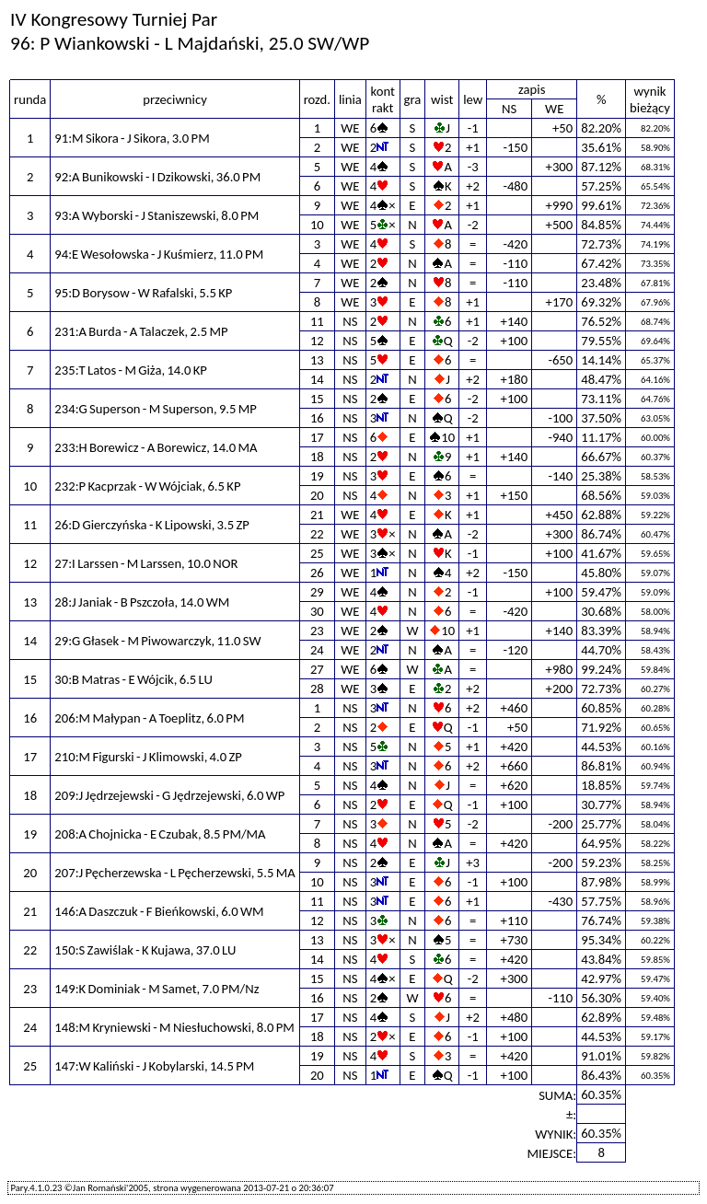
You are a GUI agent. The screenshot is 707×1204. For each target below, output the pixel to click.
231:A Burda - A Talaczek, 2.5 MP (140, 331)
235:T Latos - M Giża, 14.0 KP (130, 370)
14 (317, 379)
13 (317, 360)
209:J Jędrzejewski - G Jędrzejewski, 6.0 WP (169, 795)
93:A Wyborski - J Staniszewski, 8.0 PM (156, 215)
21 (317, 514)
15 (317, 398)
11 (317, 321)
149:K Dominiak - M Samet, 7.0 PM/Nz (156, 988)
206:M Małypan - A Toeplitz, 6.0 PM (149, 718)
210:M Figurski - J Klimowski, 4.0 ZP (148, 756)
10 (317, 224)
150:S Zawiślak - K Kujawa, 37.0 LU (145, 950)
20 (317, 495)
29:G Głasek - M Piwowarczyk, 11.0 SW (157, 640)
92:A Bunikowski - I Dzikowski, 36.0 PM (157, 176)
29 (317, 592)
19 (317, 476)
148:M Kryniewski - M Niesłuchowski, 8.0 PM (174, 1027)
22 (317, 534)
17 (317, 437)
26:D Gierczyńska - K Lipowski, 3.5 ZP (151, 524)
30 (317, 611)
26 (317, 572)
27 (317, 669)
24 (317, 650)
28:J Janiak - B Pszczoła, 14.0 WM (141, 602)
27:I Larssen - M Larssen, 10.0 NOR (146, 563)
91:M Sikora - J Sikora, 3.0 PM (131, 138)
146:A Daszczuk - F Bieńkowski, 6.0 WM (158, 911)
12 (317, 340)
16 (317, 418)
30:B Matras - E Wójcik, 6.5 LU (133, 679)
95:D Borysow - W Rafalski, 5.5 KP (143, 292)
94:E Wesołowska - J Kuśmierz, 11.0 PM (158, 254)
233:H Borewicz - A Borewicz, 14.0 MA (155, 447)
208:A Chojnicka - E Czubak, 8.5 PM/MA (159, 834)
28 (317, 688)
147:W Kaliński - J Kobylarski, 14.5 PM (154, 1066)
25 (317, 553)
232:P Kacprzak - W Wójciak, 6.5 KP (147, 486)
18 (317, 456)
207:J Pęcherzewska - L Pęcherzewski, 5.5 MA (174, 872)
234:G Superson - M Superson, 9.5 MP (155, 408)
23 (317, 630)
